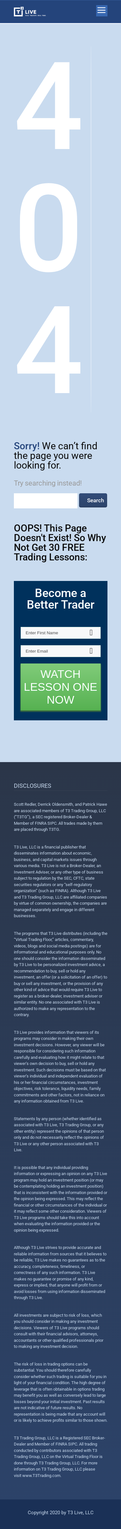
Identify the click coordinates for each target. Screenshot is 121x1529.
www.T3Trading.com (41, 1475)
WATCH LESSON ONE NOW (60, 687)
